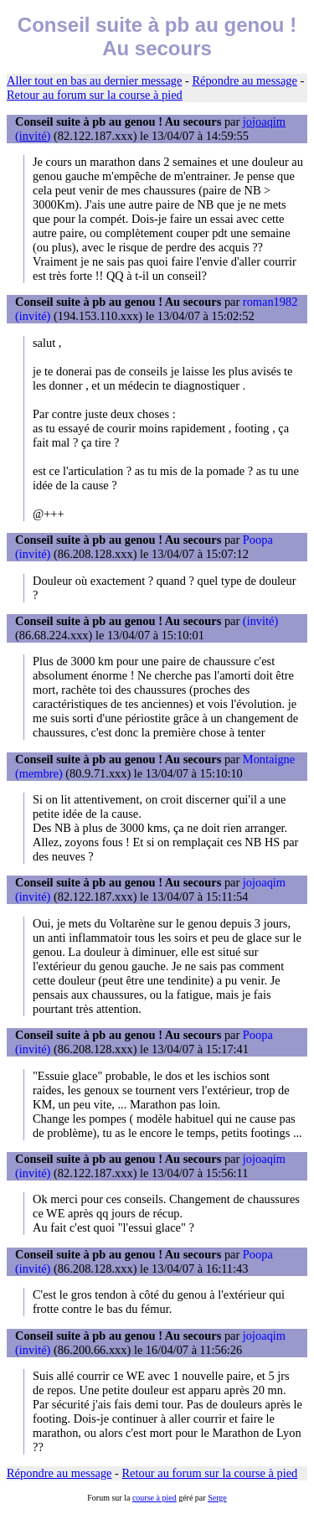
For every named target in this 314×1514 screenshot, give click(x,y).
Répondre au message (244, 80)
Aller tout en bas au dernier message (94, 80)
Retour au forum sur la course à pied (95, 94)
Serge (217, 1497)
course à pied (154, 1497)
